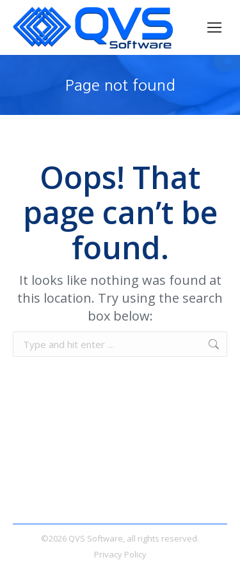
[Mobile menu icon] (214, 27)
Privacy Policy (120, 554)
